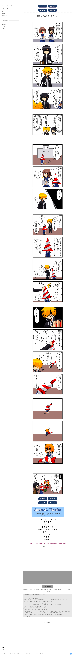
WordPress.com (30, 654)
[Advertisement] (47, 556)
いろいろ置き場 (39, 654)
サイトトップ (5, 8)
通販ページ (4, 15)
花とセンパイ (5, 28)
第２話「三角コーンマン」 (47, 16)
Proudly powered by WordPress (9, 654)
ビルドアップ (5, 26)
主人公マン (4, 24)
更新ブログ (4, 11)
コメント (47, 569)
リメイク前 (27, 616)
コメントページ (5, 13)
